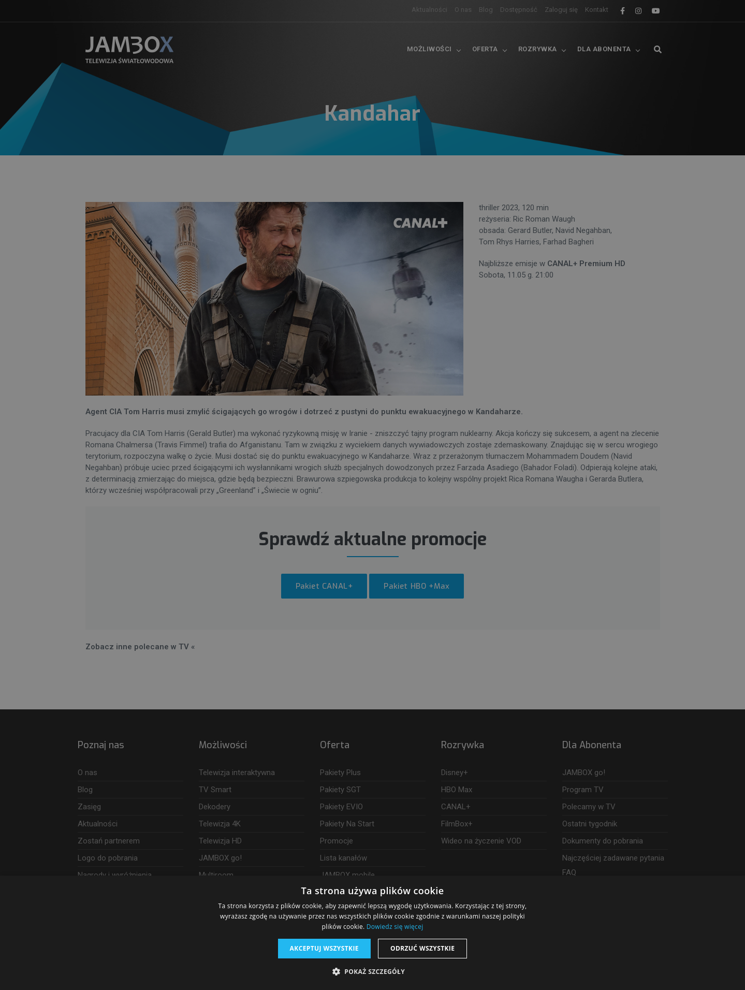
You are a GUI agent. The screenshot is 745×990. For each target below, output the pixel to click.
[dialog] (372, 495)
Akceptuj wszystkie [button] (324, 948)
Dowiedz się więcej (395, 926)
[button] (372, 972)
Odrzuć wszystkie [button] (422, 948)
